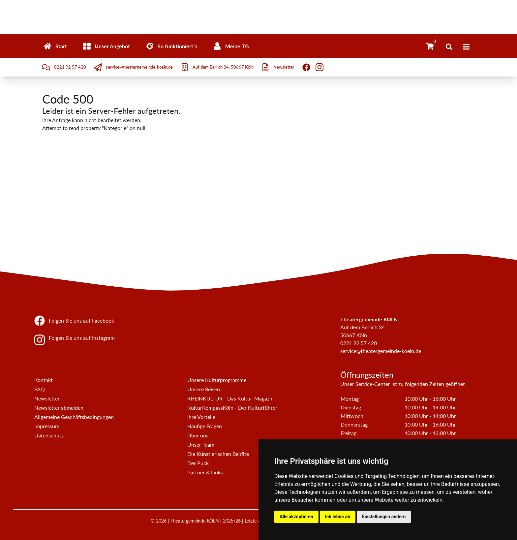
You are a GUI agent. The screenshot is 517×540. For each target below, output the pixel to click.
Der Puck (198, 463)
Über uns (197, 435)
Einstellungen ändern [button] (384, 516)
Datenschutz (49, 435)
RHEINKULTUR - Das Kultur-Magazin (230, 398)
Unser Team (200, 444)
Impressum (46, 426)
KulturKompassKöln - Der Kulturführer (232, 407)
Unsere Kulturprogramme (216, 380)
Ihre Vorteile (201, 417)
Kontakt (43, 380)
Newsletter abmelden (58, 407)
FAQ (39, 389)
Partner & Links (205, 472)
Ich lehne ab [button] (337, 516)
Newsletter (47, 398)
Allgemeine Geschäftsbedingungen (74, 417)
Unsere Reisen (203, 389)
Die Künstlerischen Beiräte (218, 454)
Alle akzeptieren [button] (296, 516)
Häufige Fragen (204, 426)
